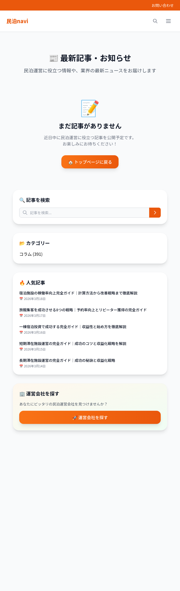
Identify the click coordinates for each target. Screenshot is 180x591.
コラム (25, 254)
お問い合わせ (163, 5)
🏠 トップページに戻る (90, 162)
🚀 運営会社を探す (90, 417)
